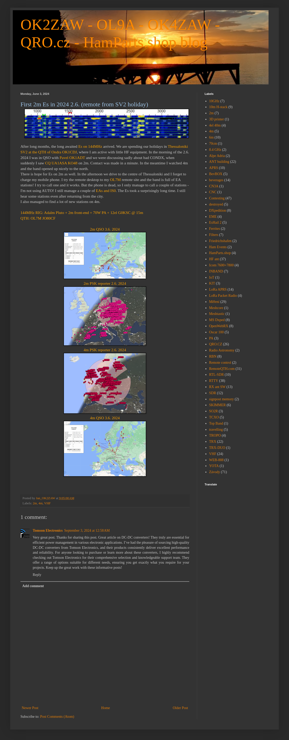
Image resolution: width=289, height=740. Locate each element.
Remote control (220, 363)
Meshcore (216, 308)
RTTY (213, 381)
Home (105, 708)
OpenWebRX (218, 326)
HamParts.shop (220, 253)
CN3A (214, 186)
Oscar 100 (216, 332)
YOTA (214, 466)
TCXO (214, 417)
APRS (213, 168)
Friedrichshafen (220, 241)
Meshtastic (217, 314)
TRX (212, 441)
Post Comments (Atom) (57, 717)
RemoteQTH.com (222, 369)
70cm (213, 143)
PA (211, 338)
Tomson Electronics (48, 530)
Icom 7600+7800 (221, 265)
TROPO (215, 435)
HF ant (214, 259)
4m (41, 503)
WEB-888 (216, 460)
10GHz (214, 101)
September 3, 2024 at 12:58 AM (87, 530)
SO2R (213, 411)
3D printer (216, 119)
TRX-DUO (217, 448)
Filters (213, 235)
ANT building (219, 162)
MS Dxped (217, 320)
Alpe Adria (217, 156)
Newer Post (30, 708)
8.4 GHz (215, 150)
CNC (213, 192)
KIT (212, 283)
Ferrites (214, 229)
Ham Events (218, 247)
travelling (216, 429)
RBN (213, 356)
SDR (212, 393)
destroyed (216, 204)
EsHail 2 (215, 222)
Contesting (217, 198)
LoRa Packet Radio (223, 296)
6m (211, 137)
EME (213, 217)
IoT (211, 277)
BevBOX (216, 174)
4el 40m (215, 125)
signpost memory (221, 399)
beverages (216, 180)
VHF (47, 503)
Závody (214, 472)
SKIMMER (217, 405)
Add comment (33, 586)
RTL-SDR (216, 375)
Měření (214, 302)
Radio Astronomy (222, 350)
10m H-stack (218, 107)
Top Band (216, 423)
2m (35, 503)
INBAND (216, 271)
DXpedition (217, 210)
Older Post (180, 708)
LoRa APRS (218, 289)
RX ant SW (217, 387)
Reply (37, 575)
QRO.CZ (215, 344)
